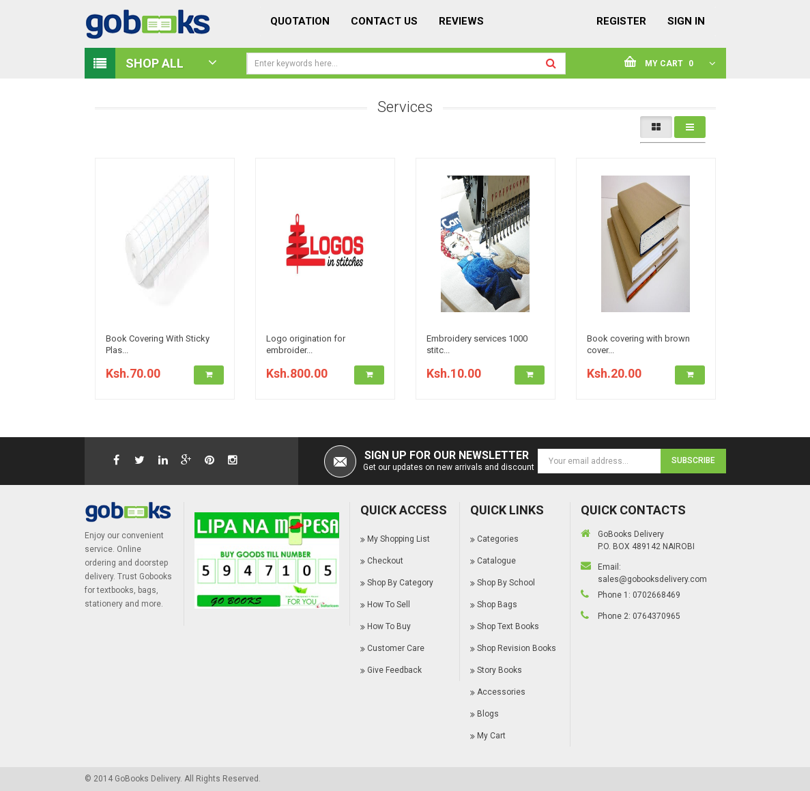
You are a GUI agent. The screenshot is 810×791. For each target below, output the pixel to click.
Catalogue (496, 561)
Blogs (488, 714)
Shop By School (506, 582)
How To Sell (388, 604)
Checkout (385, 561)
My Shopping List (398, 539)
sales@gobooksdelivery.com (652, 579)
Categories (498, 539)
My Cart (491, 735)
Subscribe (693, 460)
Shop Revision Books (516, 648)
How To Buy (389, 626)
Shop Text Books (508, 626)
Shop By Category (400, 582)
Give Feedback (394, 670)
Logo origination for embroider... (305, 344)
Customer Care (395, 648)
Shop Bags (497, 604)
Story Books (499, 670)
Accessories (501, 692)
